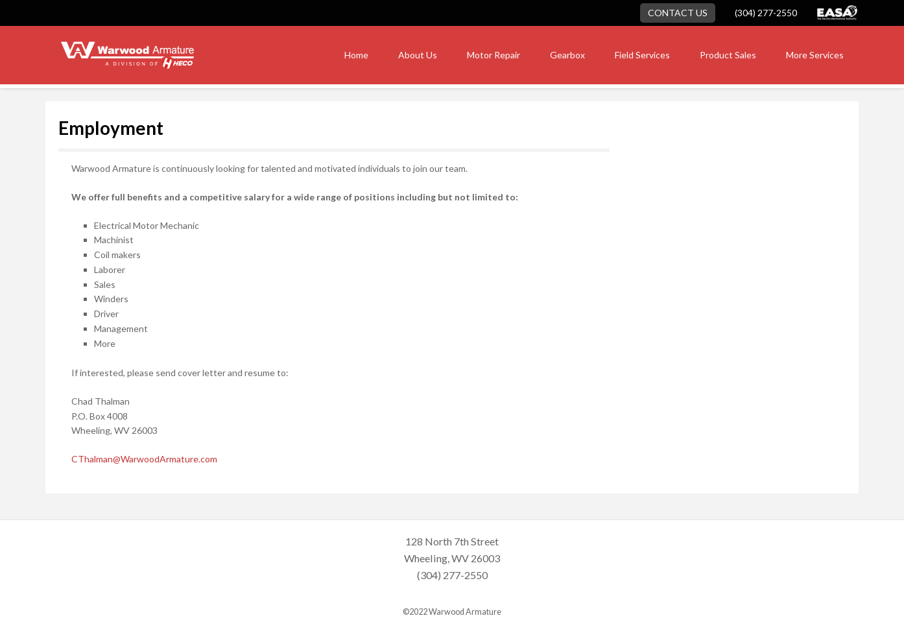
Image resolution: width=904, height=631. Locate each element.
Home (356, 54)
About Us (417, 54)
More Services (815, 54)
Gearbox (567, 54)
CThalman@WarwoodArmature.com (144, 458)
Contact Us (678, 12)
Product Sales (728, 54)
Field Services (642, 54)
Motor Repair (493, 54)
